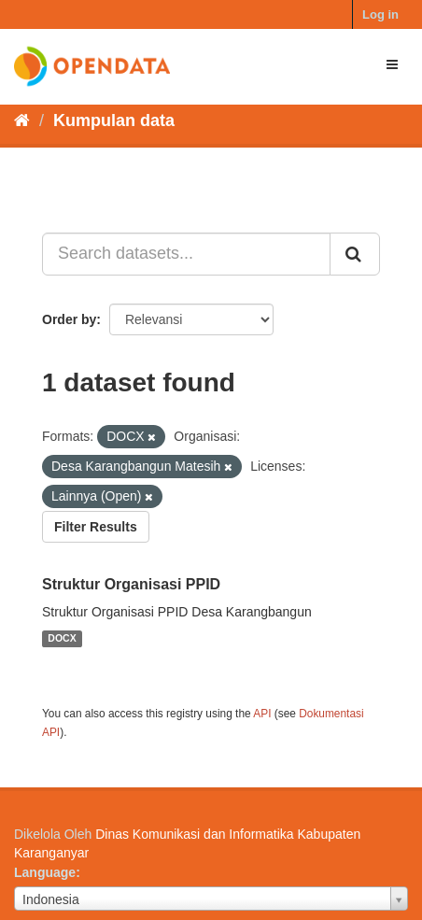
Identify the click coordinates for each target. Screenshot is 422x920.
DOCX (62, 638)
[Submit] (355, 254)
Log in (380, 14)
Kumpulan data (114, 120)
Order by (69, 319)
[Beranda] (22, 120)
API (262, 713)
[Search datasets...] (186, 254)
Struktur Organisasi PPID (131, 584)
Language (45, 872)
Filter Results (95, 526)
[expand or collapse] (392, 64)
